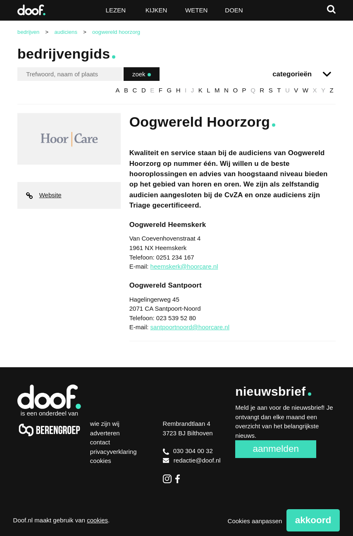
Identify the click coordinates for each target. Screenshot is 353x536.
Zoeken (331, 9)
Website (44, 194)
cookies (97, 520)
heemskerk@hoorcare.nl (184, 266)
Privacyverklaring (113, 451)
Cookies (100, 460)
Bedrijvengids (63, 53)
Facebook (179, 479)
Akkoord (313, 520)
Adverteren (105, 433)
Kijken (156, 10)
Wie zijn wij (104, 423)
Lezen (116, 10)
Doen (234, 10)
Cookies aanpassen (255, 520)
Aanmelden (276, 449)
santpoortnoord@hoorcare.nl (189, 327)
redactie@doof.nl (192, 460)
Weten (196, 10)
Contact (100, 442)
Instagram (167, 479)
